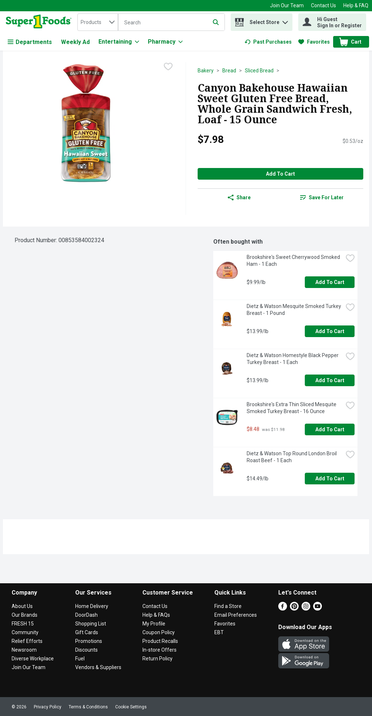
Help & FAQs (156, 615)
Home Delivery (91, 606)
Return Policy (157, 658)
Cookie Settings (131, 706)
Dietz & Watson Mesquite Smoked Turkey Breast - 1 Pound (294, 309)
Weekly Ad (75, 42)
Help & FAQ (355, 5)
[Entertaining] (118, 42)
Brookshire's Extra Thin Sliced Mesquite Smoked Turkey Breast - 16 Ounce (292, 407)
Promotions (88, 641)
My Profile (153, 624)
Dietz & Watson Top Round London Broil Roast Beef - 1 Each (292, 457)
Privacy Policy (47, 706)
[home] (40, 22)
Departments (30, 42)
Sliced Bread (259, 70)
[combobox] (97, 22)
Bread (229, 70)
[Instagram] (306, 608)
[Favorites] (314, 42)
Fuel (80, 658)
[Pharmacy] (165, 42)
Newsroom (24, 650)
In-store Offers (159, 650)
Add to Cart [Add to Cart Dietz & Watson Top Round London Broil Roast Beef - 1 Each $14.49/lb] (329, 478)
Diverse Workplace (33, 658)
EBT (219, 632)
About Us (22, 606)
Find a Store (228, 606)
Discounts (86, 650)
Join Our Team (287, 5)
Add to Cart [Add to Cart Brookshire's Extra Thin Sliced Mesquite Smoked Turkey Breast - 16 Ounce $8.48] (329, 429)
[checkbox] (168, 67)
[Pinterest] (294, 608)
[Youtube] (317, 608)
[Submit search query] (216, 22)
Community (25, 632)
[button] (285, 20)
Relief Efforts (27, 641)
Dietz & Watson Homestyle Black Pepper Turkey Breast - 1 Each (293, 358)
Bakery (206, 70)
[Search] (171, 22)
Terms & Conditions (88, 706)
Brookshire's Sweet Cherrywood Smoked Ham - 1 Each (294, 260)
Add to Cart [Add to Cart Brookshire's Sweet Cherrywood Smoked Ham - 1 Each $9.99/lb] (329, 282)
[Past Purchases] (268, 42)
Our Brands (24, 615)
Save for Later (322, 197)
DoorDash (86, 615)
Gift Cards (86, 632)
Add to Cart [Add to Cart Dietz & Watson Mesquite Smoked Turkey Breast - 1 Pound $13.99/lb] (329, 331)
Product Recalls (160, 641)
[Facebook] (282, 608)
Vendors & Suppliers (98, 667)
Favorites (224, 624)
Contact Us (323, 5)
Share (239, 197)
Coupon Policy (158, 632)
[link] (268, 42)
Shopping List (90, 624)
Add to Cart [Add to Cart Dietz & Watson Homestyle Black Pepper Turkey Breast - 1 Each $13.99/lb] (329, 380)
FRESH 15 (23, 624)
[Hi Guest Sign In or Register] (332, 22)
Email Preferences (235, 615)
